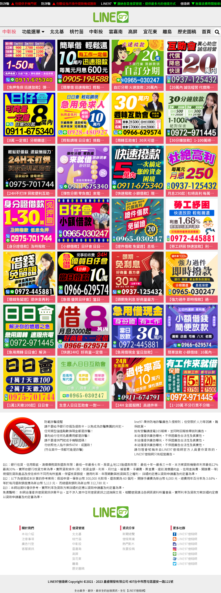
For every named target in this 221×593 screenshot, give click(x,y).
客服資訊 (28, 548)
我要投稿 (128, 548)
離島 (167, 31)
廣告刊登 (28, 543)
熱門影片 (128, 543)
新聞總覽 (128, 534)
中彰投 (9, 31)
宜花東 (150, 31)
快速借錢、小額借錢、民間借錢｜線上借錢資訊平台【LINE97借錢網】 (110, 17)
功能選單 (33, 31)
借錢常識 (128, 539)
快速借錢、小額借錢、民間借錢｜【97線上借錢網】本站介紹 (110, 512)
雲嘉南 (116, 31)
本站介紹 (28, 534)
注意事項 (28, 539)
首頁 (206, 31)
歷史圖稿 (187, 31)
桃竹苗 (77, 31)
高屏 (132, 31)
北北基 (57, 31)
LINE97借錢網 (185, 534)
